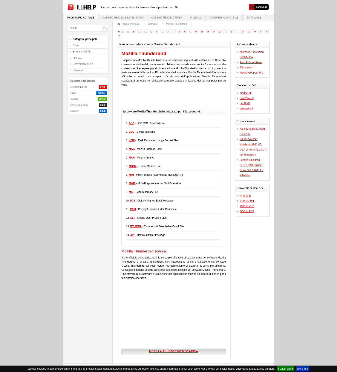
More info (302, 368)
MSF (131, 192)
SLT (132, 217)
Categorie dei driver (166, 17)
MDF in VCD (247, 206)
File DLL (195, 17)
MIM (131, 174)
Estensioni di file (82, 51)
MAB (132, 149)
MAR (132, 157)
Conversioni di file (224, 17)
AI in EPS (245, 195)
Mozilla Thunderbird (176, 24)
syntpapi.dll (246, 108)
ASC (131, 123)
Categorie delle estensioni (122, 17)
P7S (132, 200)
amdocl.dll (245, 93)
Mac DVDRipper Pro (251, 72)
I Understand (285, 368)
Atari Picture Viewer (251, 62)
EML (131, 131)
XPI (132, 235)
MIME (132, 183)
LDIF (132, 140)
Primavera (246, 67)
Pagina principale (80, 17)
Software (254, 17)
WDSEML (136, 226)
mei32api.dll (247, 98)
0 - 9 (120, 31)
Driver (76, 45)
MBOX (132, 166)
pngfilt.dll (245, 103)
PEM (133, 209)
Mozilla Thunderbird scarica (173, 351)
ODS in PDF (247, 211)
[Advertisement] (171, 99)
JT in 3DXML (247, 201)
